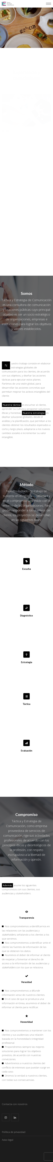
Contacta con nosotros (14, 1104)
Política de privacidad (13, 1132)
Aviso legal (7, 1139)
